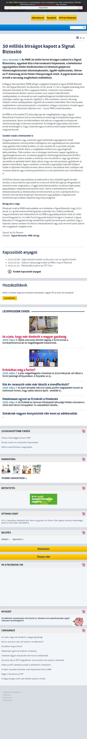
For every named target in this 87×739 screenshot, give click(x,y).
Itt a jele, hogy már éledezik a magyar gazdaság (21, 637)
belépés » (5, 539)
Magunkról (7, 695)
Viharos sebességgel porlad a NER (16, 438)
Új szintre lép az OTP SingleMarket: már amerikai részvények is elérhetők (32, 660)
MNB (30, 235)
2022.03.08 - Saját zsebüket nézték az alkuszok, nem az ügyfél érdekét (42, 259)
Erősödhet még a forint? (11, 646)
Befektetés (8, 488)
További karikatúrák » (14, 478)
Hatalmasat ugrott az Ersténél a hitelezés (19, 651)
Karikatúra (8, 459)
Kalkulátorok (38, 18)
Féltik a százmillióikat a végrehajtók (16, 447)
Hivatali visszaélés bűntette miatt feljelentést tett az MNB (26, 669)
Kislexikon (43, 549)
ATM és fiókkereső (67, 18)
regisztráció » (18, 539)
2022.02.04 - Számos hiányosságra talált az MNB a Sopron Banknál (40, 262)
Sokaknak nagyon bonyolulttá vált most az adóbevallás (24, 655)
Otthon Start (9, 513)
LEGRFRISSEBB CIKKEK (16, 311)
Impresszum (7, 698)
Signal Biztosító (19, 235)
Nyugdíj (6, 611)
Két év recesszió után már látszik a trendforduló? (22, 642)
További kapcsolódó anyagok (27, 271)
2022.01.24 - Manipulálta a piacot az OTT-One (30, 265)
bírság (36, 235)
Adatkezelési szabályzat (11, 692)
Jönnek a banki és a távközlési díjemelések (19, 442)
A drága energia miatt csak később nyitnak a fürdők (23, 679)
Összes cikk (43, 556)
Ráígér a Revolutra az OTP (12, 674)
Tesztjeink (51, 18)
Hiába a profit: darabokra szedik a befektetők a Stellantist (26, 665)
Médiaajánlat (7, 700)
